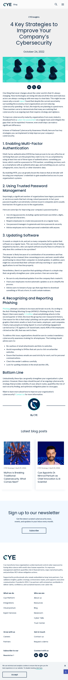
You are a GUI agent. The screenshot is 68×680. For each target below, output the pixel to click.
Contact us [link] (20, 394)
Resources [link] (38, 603)
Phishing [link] (6, 308)
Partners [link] (7, 641)
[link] (66, 671)
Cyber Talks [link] (39, 618)
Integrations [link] (8, 603)
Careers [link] (6, 636)
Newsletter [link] (8, 655)
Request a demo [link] (41, 641)
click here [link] (39, 668)
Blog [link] (36, 608)
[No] (65, 665)
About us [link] (38, 598)
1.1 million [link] (28, 314)
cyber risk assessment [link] (26, 120)
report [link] (22, 101)
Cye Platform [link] (9, 598)
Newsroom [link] (38, 613)
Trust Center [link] (39, 623)
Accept (14, 674)
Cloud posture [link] (9, 608)
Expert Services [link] (9, 613)
